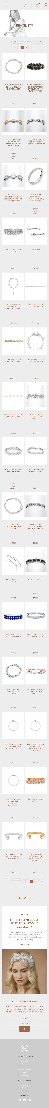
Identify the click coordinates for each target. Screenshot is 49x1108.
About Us (24, 1061)
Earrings (24, 1088)
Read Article (24, 944)
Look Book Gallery (24, 1067)
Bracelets (24, 1085)
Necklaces (24, 1091)
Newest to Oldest (16, 42)
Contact (24, 1064)
